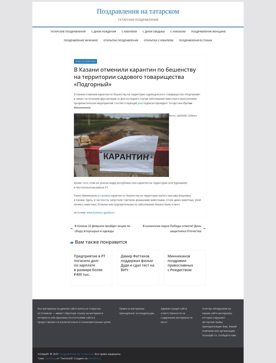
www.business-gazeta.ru (100, 212)
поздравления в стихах (195, 40)
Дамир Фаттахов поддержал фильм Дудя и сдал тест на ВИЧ (137, 263)
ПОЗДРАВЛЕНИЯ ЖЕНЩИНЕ (208, 31)
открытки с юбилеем (158, 40)
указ (140, 103)
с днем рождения (103, 31)
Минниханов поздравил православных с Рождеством (180, 263)
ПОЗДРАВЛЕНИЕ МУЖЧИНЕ (81, 40)
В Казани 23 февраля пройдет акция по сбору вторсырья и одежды (100, 228)
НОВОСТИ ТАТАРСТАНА (85, 61)
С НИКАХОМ (178, 31)
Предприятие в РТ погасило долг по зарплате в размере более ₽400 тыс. (89, 265)
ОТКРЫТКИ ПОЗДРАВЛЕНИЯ (121, 40)
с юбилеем (129, 31)
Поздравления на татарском (138, 11)
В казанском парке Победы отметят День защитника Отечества (174, 228)
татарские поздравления (68, 31)
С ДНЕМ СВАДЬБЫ (154, 31)
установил (104, 195)
